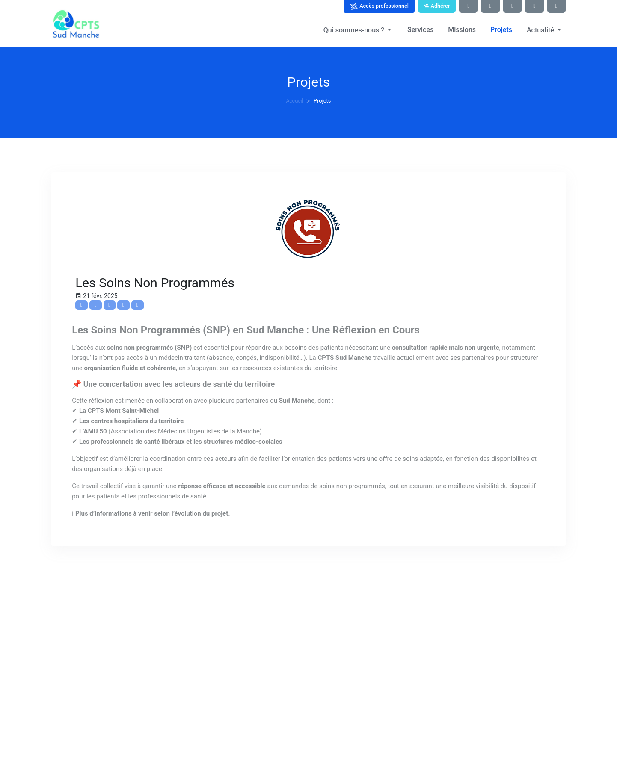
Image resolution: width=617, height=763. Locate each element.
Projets (501, 30)
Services (420, 30)
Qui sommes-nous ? (358, 30)
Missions (462, 30)
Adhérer (437, 6)
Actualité (545, 30)
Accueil (294, 100)
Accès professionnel (379, 6)
